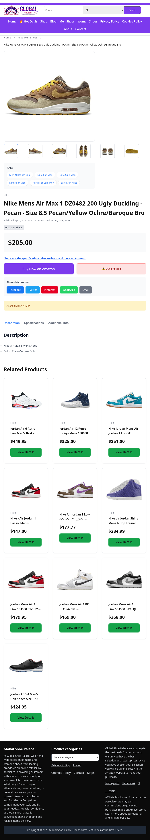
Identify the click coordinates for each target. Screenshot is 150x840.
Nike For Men (44, 174)
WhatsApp (69, 289)
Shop (43, 21)
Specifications (34, 323)
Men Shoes (67, 21)
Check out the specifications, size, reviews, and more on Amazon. (45, 258)
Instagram (112, 783)
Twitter (32, 289)
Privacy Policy (109, 21)
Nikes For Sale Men (43, 182)
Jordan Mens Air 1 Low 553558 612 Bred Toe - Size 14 (25, 608)
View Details (25, 452)
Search (132, 10)
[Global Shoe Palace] (21, 10)
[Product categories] (75, 757)
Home (12, 21)
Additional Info (58, 323)
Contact (80, 29)
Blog (53, 21)
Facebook (15, 289)
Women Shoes (88, 21)
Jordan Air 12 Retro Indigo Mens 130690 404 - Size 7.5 (73, 433)
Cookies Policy (132, 21)
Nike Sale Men (67, 174)
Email (85, 289)
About (68, 29)
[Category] (103, 10)
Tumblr (110, 791)
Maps (91, 773)
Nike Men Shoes (27, 37)
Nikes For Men (17, 182)
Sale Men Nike (69, 182)
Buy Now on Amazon (38, 269)
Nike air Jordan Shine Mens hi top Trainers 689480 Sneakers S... (123, 523)
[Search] (63, 10)
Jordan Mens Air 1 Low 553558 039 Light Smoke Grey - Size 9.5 (123, 608)
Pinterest (49, 289)
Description (12, 323)
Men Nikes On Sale (19, 174)
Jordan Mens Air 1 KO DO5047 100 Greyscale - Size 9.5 (74, 608)
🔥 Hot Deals (28, 21)
